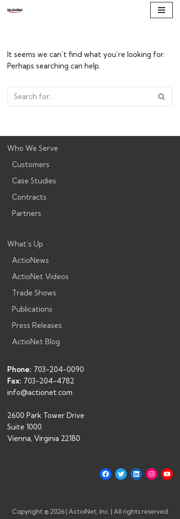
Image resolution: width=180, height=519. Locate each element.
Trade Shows (34, 292)
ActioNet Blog (36, 341)
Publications (32, 309)
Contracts (29, 197)
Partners (26, 213)
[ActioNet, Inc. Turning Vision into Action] (15, 10)
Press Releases (37, 325)
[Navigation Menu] (161, 10)
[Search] (79, 96)
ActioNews (30, 260)
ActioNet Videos (40, 276)
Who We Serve (32, 148)
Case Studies (34, 180)
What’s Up (25, 243)
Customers (30, 164)
